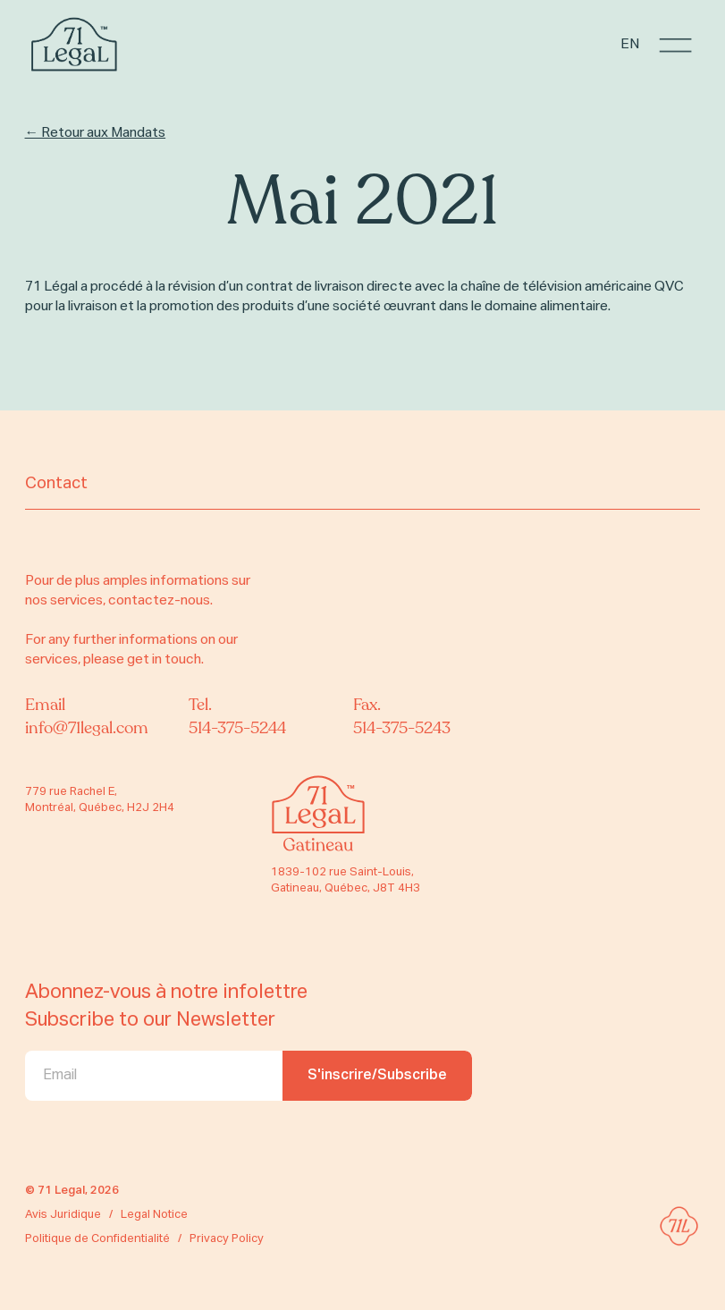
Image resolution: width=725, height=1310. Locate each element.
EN (629, 44)
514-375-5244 (237, 728)
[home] (74, 45)
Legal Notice (154, 1215)
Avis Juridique (63, 1215)
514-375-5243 (402, 728)
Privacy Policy (227, 1239)
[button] (675, 45)
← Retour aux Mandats (95, 132)
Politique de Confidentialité (97, 1239)
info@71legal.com (86, 728)
